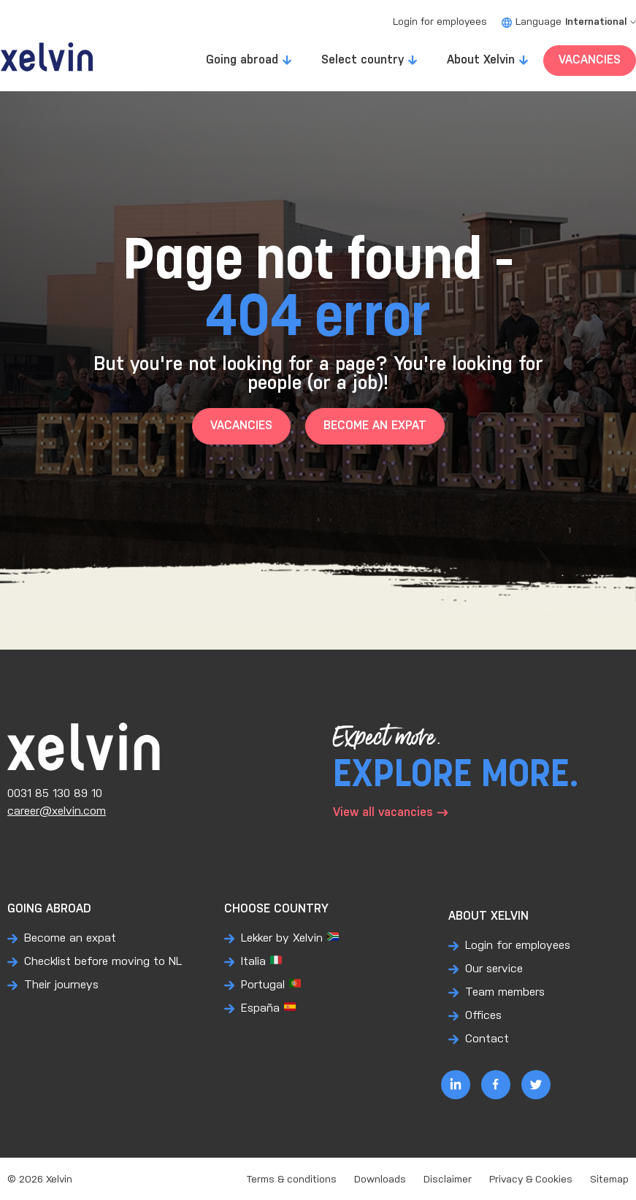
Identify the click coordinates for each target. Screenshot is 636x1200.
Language (569, 22)
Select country (362, 60)
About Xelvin (481, 60)
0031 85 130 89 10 (54, 793)
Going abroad (242, 60)
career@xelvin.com (56, 811)
